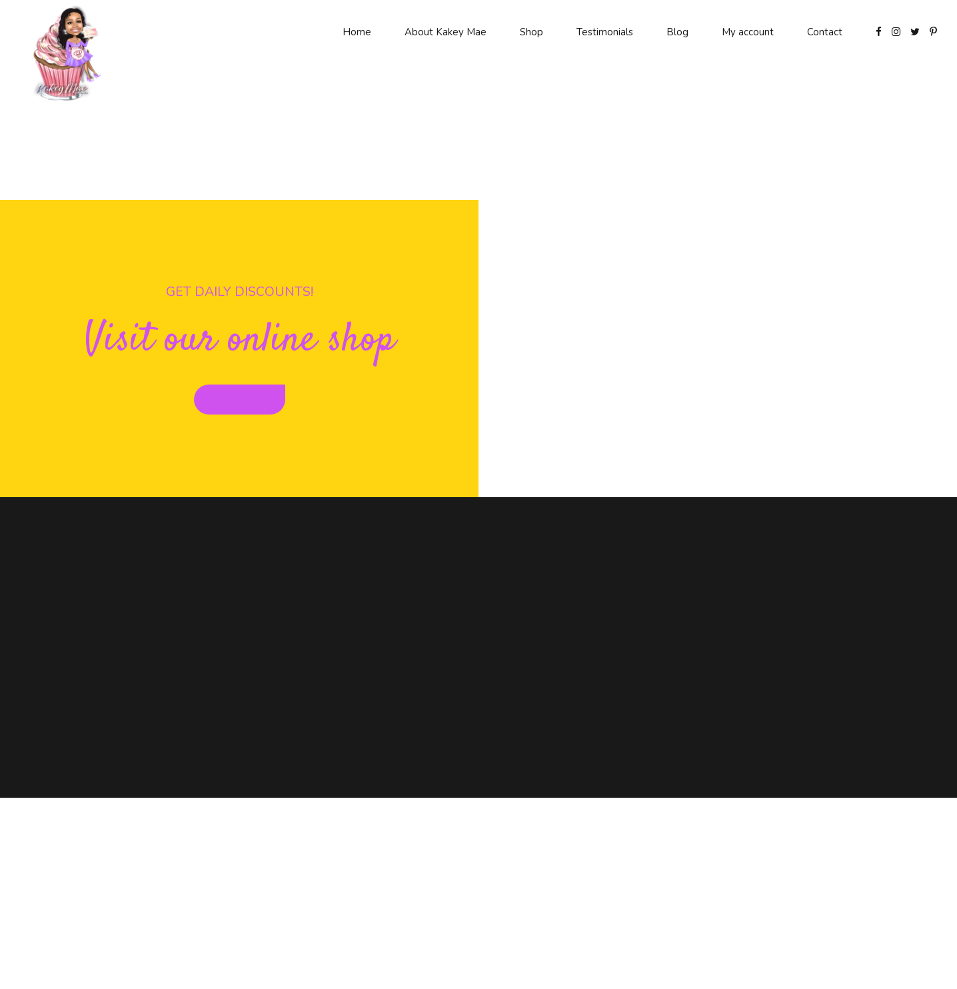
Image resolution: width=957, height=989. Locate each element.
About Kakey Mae (445, 32)
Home (357, 32)
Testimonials (604, 32)
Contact (824, 32)
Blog (677, 32)
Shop (531, 32)
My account (748, 32)
